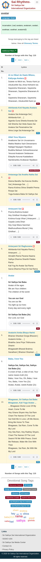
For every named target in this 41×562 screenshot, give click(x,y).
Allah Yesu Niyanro (17, 137)
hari (12, 521)
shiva (26, 513)
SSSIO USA (7, 539)
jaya (11, 516)
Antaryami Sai (16, 209)
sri (25, 517)
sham (15, 510)
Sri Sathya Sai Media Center (14, 542)
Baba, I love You (15, 359)
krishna (23, 511)
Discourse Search (15, 485)
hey (13, 513)
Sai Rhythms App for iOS (20, 506)
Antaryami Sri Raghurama (21, 246)
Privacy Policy (8, 549)
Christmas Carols (30, 489)
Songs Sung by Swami (13, 489)
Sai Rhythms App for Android (20, 502)
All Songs (28, 485)
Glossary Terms (31, 43)
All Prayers (25, 493)
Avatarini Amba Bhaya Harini (21, 333)
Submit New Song (28, 497)
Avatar (11, 276)
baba (6, 517)
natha (7, 521)
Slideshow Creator (12, 497)
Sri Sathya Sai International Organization (19, 535)
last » (26, 60)
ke (21, 514)
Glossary (15, 493)
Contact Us (7, 546)
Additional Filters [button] (8, 51)
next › (20, 60)
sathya (20, 520)
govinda (31, 520)
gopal (31, 518)
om (18, 514)
